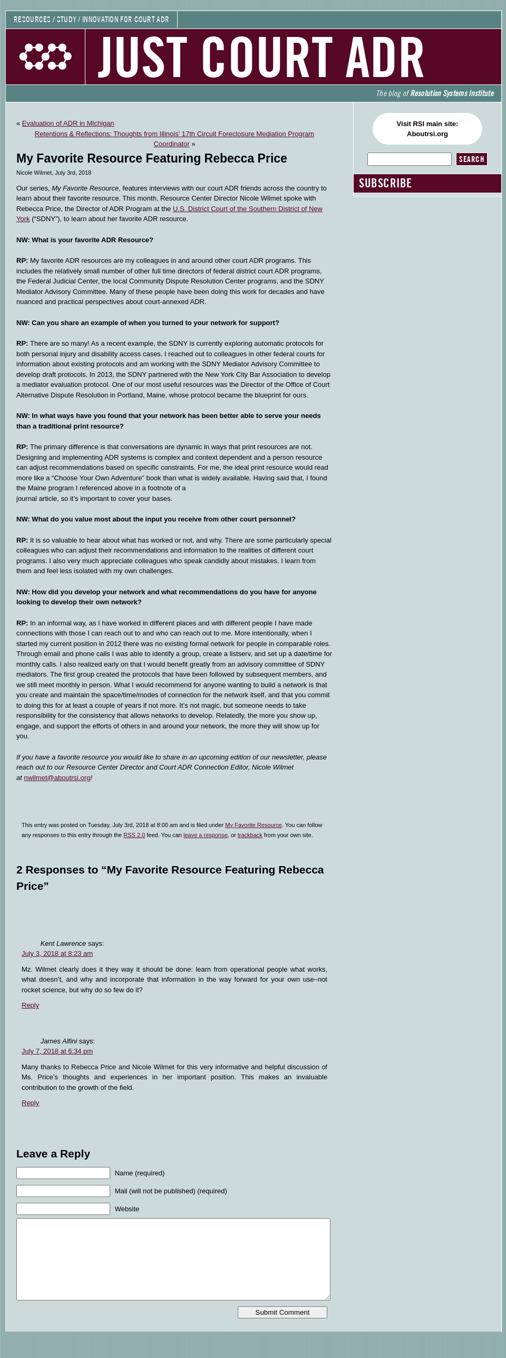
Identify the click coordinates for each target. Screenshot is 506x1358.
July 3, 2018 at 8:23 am (57, 953)
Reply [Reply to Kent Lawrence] (30, 1005)
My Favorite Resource (253, 825)
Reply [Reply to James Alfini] (30, 1103)
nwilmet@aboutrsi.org (57, 778)
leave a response (205, 835)
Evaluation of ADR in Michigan (68, 123)
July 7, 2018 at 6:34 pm (57, 1051)
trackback (250, 835)
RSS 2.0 (134, 835)
